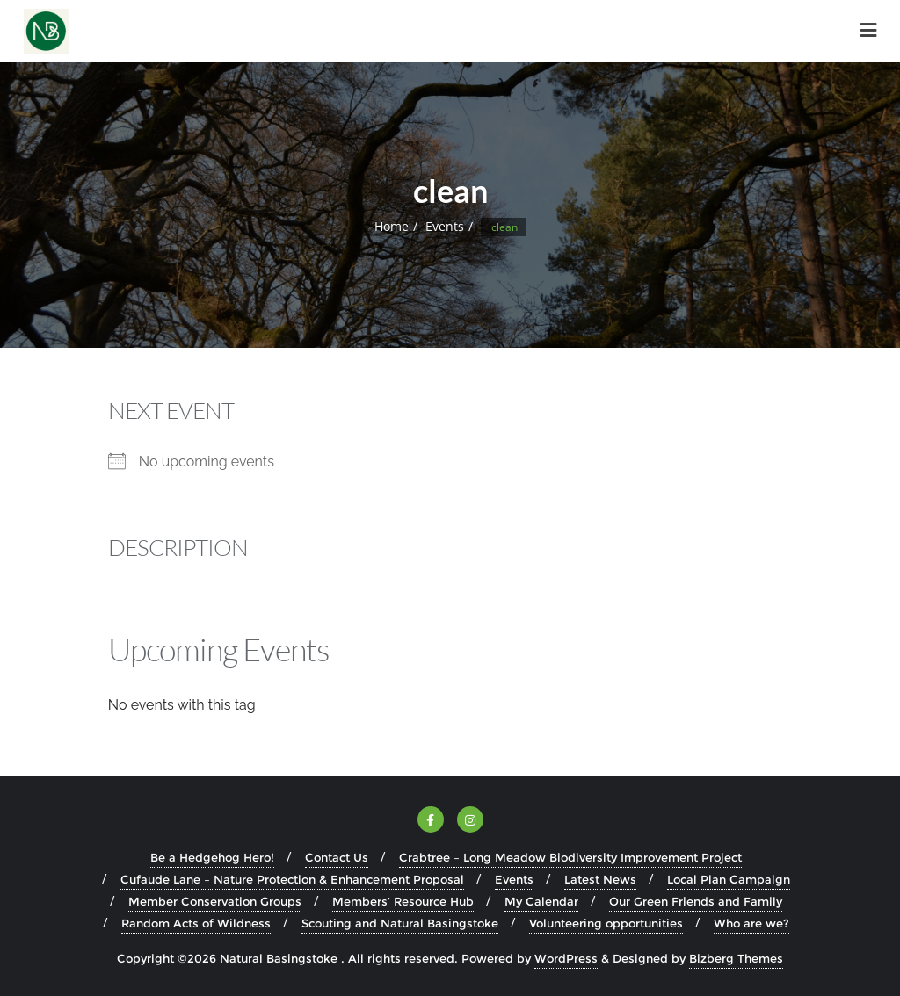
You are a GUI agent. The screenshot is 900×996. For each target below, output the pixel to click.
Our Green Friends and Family (695, 901)
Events (444, 226)
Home (391, 226)
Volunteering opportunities (606, 923)
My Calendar (541, 901)
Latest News (600, 879)
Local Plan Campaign (728, 879)
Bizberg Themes (736, 958)
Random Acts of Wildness (196, 923)
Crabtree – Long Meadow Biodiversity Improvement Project (570, 857)
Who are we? (751, 923)
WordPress (566, 958)
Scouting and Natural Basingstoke (399, 923)
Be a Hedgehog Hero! (212, 857)
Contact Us (336, 857)
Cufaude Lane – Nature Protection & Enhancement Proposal (292, 879)
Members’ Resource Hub (403, 901)
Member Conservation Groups (214, 901)
